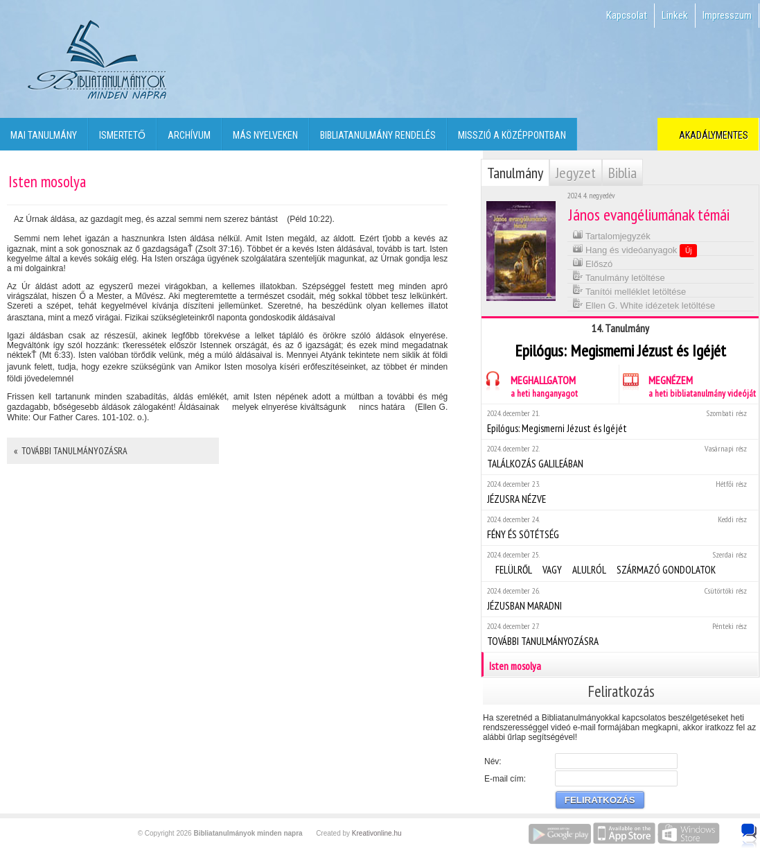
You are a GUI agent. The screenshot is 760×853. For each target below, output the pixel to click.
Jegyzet (576, 172)
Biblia (622, 172)
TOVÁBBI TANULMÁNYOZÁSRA (619, 634)
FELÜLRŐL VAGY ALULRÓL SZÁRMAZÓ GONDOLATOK (619, 562)
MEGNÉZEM (687, 384)
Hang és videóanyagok (635, 249)
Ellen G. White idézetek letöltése (644, 304)
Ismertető (122, 135)
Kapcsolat (626, 15)
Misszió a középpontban (512, 135)
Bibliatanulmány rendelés (378, 135)
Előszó (592, 262)
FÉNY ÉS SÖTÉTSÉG (619, 527)
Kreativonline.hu (377, 833)
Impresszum (727, 15)
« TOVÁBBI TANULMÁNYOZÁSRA (70, 451)
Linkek (675, 15)
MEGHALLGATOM (529, 384)
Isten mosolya (620, 664)
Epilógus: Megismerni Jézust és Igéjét (619, 421)
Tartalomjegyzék (611, 234)
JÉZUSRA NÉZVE (619, 492)
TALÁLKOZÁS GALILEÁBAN (619, 456)
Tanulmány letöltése (618, 276)
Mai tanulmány (43, 135)
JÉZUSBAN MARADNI (619, 598)
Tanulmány (515, 172)
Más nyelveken (265, 135)
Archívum (189, 135)
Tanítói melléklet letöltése (629, 290)
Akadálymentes (711, 135)
